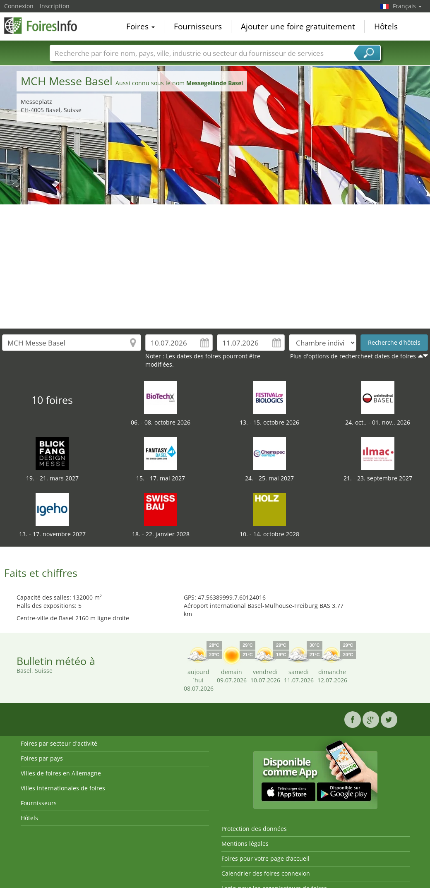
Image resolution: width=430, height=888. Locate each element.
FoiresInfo (45, 25)
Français (407, 6)
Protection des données (254, 829)
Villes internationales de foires (63, 788)
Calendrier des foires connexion (265, 873)
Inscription (55, 6)
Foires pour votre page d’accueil (265, 858)
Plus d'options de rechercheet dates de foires (353, 356)
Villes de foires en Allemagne (61, 773)
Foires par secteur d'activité (59, 743)
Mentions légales (245, 843)
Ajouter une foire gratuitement (298, 26)
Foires (140, 26)
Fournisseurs (198, 26)
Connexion (19, 6)
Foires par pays (42, 758)
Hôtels (386, 26)
